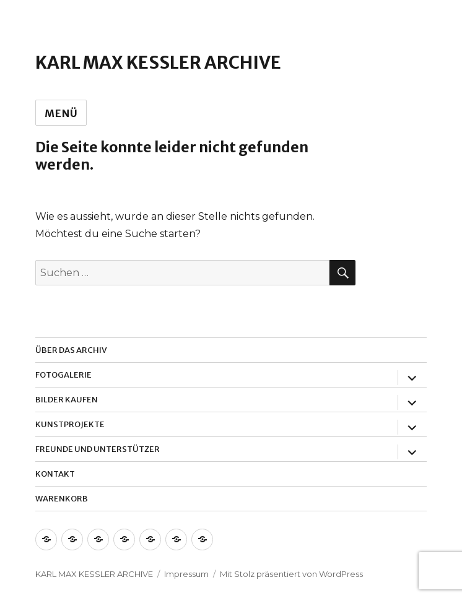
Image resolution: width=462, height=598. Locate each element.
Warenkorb (61, 498)
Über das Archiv (71, 350)
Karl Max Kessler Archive (158, 62)
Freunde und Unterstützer (97, 449)
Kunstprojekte (70, 424)
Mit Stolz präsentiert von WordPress (291, 574)
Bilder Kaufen (66, 399)
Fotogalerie (63, 375)
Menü (61, 113)
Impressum (186, 574)
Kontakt (55, 474)
